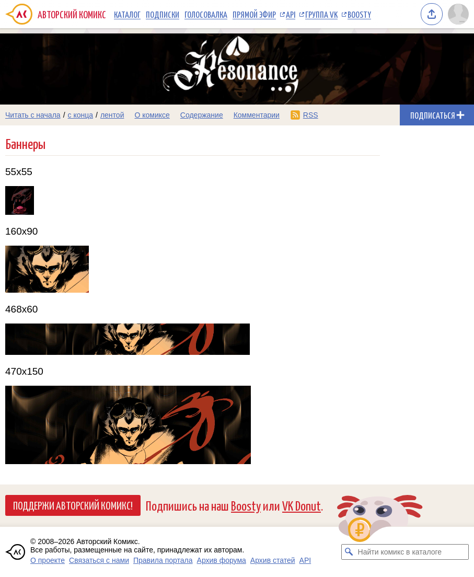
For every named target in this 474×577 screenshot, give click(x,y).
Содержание (201, 115)
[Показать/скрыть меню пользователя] (458, 14)
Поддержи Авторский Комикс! (73, 505)
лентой (112, 115)
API (290, 14)
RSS (310, 115)
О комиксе (151, 115)
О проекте (47, 560)
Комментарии (257, 115)
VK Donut (301, 505)
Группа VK (321, 14)
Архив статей (272, 560)
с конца (81, 115)
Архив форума (221, 560)
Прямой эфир (254, 14)
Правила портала (163, 560)
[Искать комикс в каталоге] (349, 552)
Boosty (359, 14)
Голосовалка (205, 14)
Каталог (127, 14)
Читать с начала (33, 115)
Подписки (162, 14)
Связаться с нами (99, 560)
